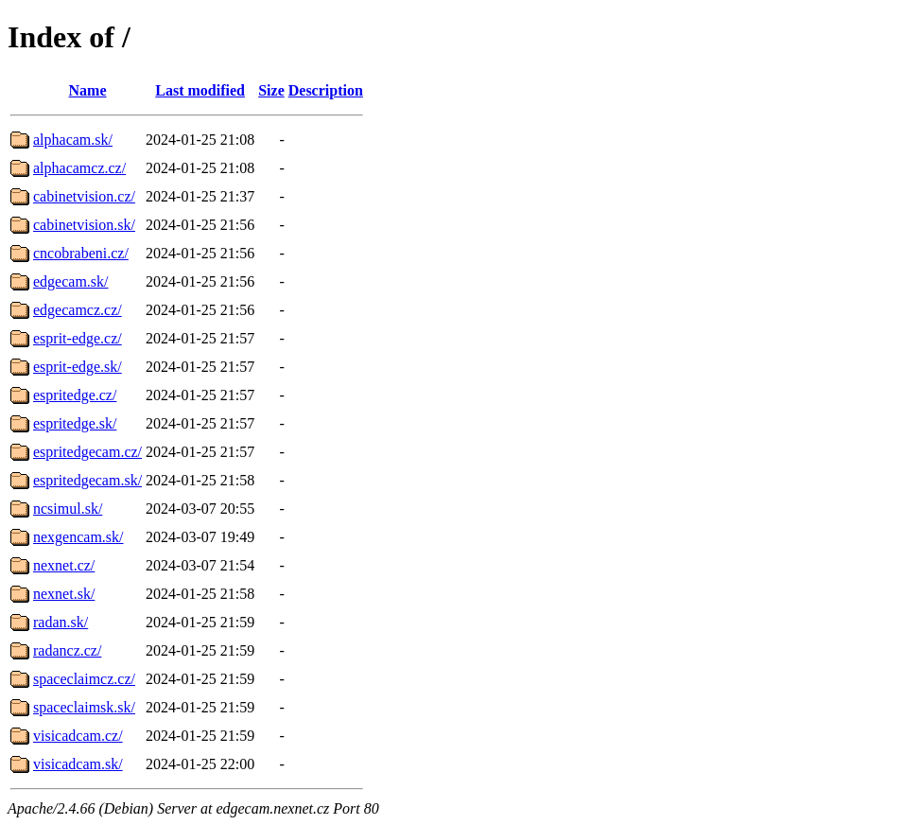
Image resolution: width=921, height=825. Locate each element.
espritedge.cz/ (74, 395)
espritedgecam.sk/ (87, 480)
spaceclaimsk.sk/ (84, 707)
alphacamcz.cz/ (79, 168)
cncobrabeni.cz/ (81, 253)
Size (271, 90)
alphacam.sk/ (73, 140)
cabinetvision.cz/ (84, 196)
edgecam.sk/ (71, 281)
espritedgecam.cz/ (87, 452)
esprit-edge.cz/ (77, 338)
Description (325, 90)
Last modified (200, 90)
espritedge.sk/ (74, 423)
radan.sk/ (60, 622)
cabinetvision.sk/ (84, 225)
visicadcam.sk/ (78, 764)
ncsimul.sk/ (67, 508)
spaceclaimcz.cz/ (84, 679)
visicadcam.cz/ (78, 736)
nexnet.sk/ (64, 594)
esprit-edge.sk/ (77, 367)
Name (88, 90)
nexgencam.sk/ (78, 537)
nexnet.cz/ (64, 565)
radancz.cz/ (67, 650)
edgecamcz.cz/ (77, 310)
